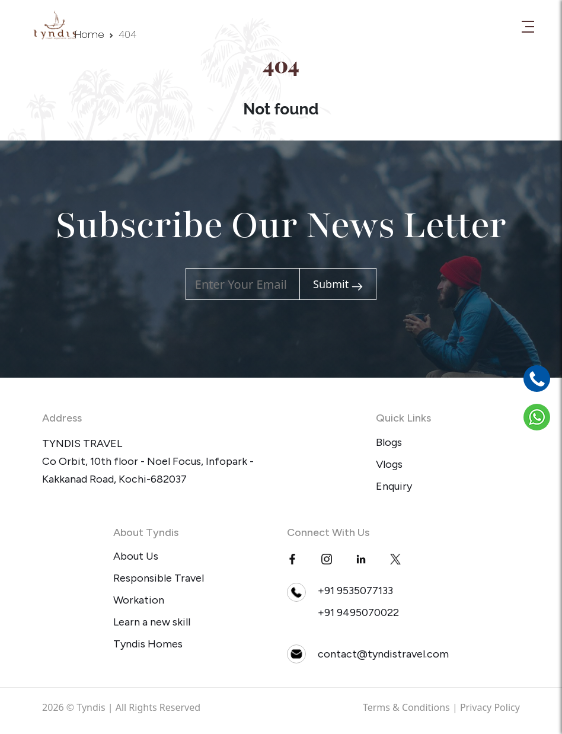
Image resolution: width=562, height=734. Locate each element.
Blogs (389, 442)
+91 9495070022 (358, 612)
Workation (138, 600)
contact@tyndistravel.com (383, 653)
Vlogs (389, 464)
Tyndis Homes (148, 643)
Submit (338, 284)
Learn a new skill (151, 621)
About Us (135, 556)
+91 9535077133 (355, 590)
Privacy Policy (490, 707)
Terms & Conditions (406, 707)
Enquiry (394, 486)
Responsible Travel (158, 578)
